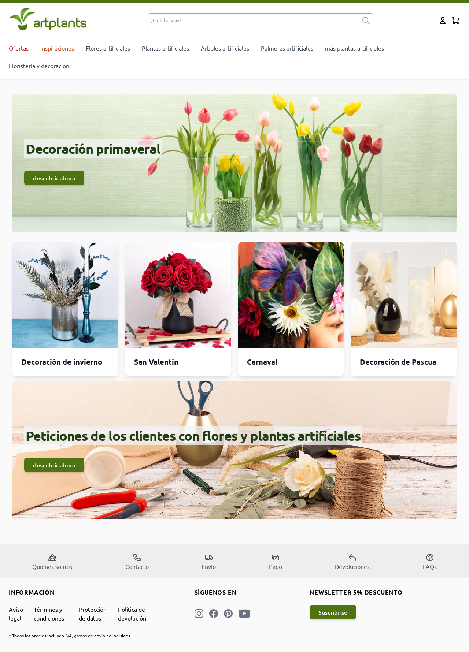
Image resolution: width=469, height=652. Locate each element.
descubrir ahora (54, 178)
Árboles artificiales (225, 48)
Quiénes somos (52, 561)
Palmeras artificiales (287, 48)
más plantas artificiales (354, 48)
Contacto (137, 561)
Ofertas (19, 48)
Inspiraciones (57, 48)
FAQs (430, 561)
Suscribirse (332, 612)
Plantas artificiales (165, 48)
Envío (209, 561)
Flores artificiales (108, 48)
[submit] (366, 20)
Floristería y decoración (39, 65)
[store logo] (48, 18)
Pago (275, 561)
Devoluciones (352, 561)
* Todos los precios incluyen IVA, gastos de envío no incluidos (69, 635)
